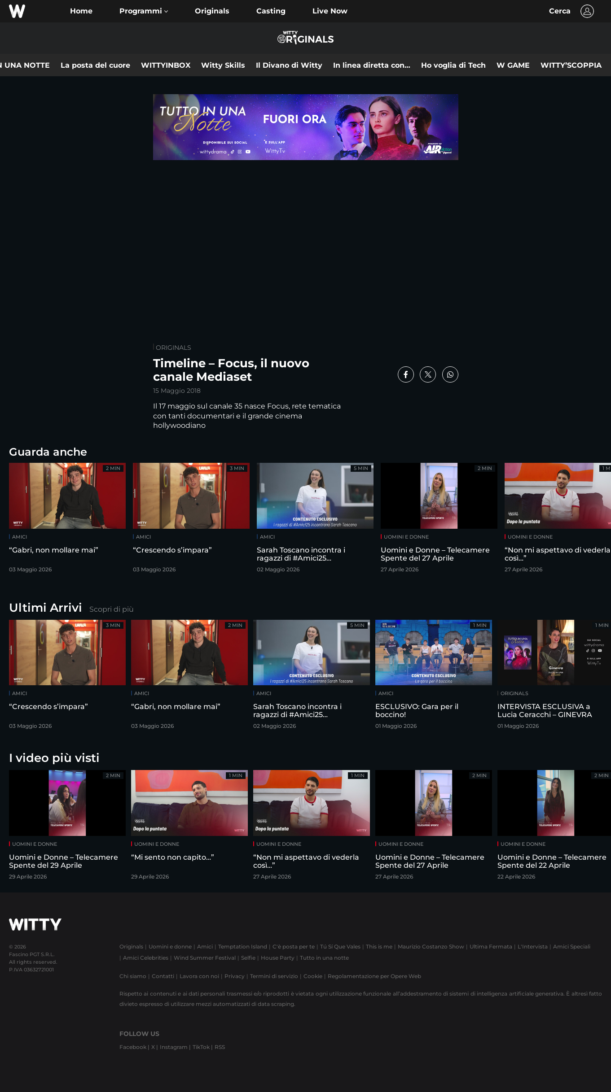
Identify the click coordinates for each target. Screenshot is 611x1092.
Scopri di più (111, 609)
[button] (143, 11)
